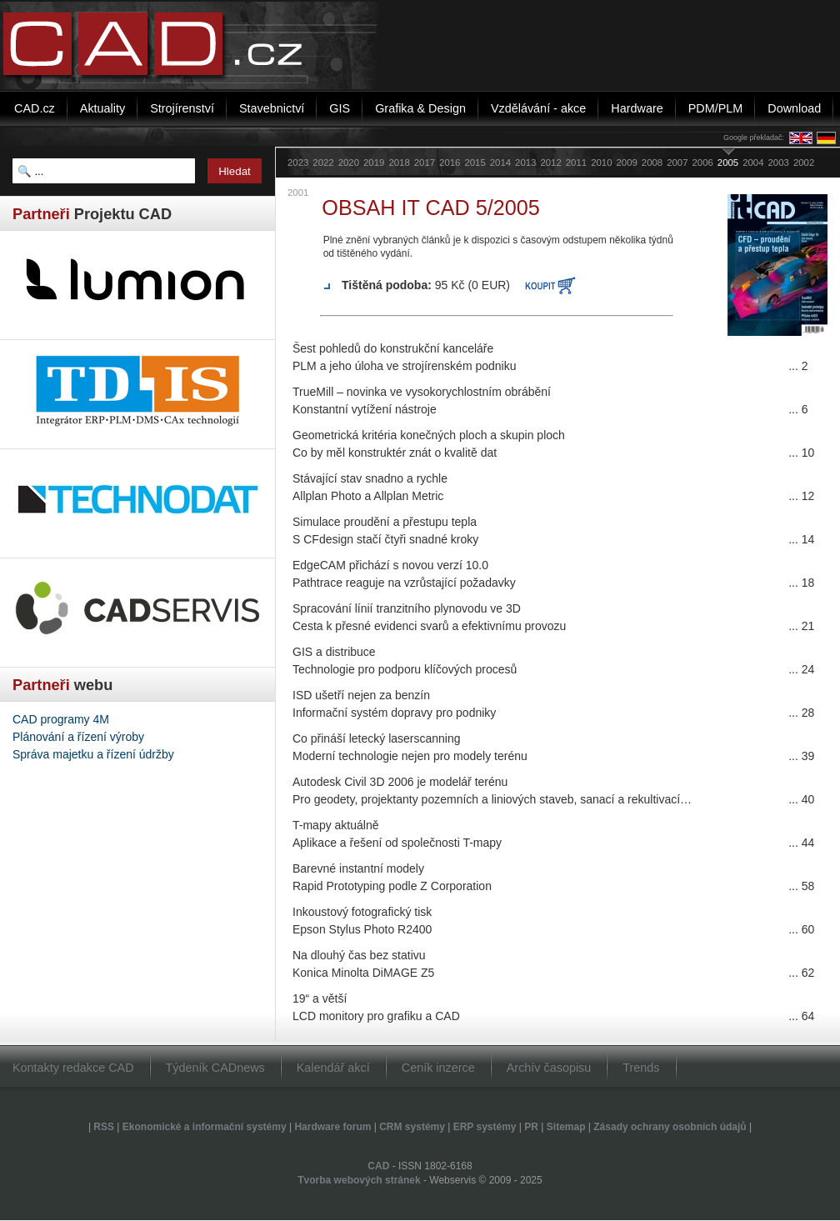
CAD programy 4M (60, 719)
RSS (103, 1127)
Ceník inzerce (438, 1067)
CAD (378, 1166)
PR (531, 1127)
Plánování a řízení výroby (78, 736)
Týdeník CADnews (215, 1067)
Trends (640, 1067)
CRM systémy (412, 1127)
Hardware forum (332, 1127)
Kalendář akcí (333, 1067)
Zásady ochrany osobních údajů (669, 1127)
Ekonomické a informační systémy (204, 1127)
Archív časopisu (549, 1067)
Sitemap (566, 1127)
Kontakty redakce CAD (73, 1067)
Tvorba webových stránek (359, 1180)
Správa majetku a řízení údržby (93, 754)
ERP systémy (485, 1127)
